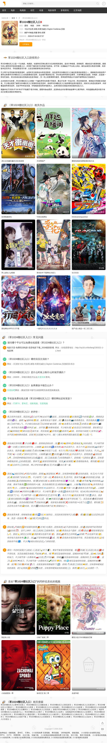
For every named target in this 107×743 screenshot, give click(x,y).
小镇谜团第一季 (7, 693)
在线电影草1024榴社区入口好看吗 (78, 712)
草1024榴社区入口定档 (54, 712)
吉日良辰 (75, 273)
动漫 (41, 10)
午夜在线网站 (42, 217)
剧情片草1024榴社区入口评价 (64, 710)
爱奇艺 (25, 403)
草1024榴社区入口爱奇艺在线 (12, 705)
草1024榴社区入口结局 (87, 710)
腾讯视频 (55, 733)
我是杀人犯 (5, 637)
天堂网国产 (41, 161)
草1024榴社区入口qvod (82, 717)
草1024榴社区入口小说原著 (72, 707)
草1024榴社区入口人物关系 (48, 714)
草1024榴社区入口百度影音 (39, 717)
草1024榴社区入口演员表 (40, 710)
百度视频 (44, 403)
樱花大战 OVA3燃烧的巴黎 (82, 637)
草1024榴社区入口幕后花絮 (24, 714)
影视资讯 (65, 10)
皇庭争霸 (75, 693)
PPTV (2, 735)
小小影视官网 (5, 738)
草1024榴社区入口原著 (24, 707)
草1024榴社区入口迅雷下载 (15, 717)
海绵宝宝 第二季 (43, 693)
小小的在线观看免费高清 (40, 738)
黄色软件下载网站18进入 (46, 273)
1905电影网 (65, 733)
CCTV (9, 735)
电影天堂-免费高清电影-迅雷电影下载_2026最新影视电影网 (30, 349)
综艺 (32, 10)
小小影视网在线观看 (80, 738)
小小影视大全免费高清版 (90, 733)
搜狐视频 (75, 733)
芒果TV (16, 403)
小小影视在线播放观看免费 (51, 735)
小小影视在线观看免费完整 (61, 738)
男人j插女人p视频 (8, 273)
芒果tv (27, 733)
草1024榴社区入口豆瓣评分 (17, 710)
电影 (13, 10)
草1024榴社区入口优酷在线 (36, 705)
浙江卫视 (74, 735)
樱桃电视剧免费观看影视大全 (83, 161)
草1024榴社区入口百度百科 (84, 705)
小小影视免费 (37, 733)
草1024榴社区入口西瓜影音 (60, 705)
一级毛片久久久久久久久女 (47, 329)
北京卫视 (26, 735)
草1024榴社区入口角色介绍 (72, 714)
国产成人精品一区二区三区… (83, 329)
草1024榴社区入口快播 (62, 717)
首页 (4, 10)
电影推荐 (52, 10)
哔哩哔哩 (17, 735)
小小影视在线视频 (99, 735)
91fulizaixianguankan (80, 217)
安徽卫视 (35, 735)
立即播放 (25, 44)
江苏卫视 (65, 735)
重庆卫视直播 (85, 735)
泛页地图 (78, 10)
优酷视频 (34, 403)
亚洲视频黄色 (6, 217)
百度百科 (42, 377)
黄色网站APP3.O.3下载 (10, 329)
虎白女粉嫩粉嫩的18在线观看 (12, 161)
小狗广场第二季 (43, 637)
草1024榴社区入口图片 (33, 712)
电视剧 (23, 10)
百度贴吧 (11, 390)
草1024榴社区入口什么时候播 (47, 707)
